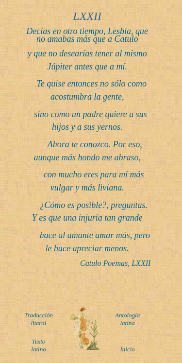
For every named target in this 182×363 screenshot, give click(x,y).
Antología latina (127, 319)
